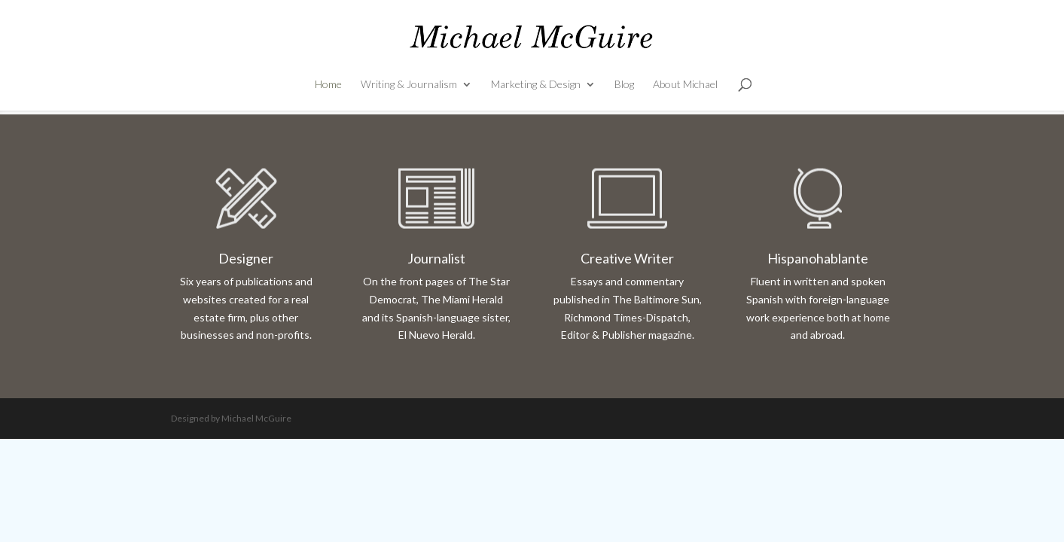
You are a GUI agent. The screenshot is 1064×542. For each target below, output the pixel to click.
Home (328, 84)
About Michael (685, 84)
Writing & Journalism (409, 84)
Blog (624, 84)
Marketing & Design (536, 84)
